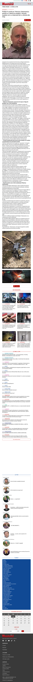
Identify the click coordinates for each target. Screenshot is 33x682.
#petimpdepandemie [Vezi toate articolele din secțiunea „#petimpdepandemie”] (7, 599)
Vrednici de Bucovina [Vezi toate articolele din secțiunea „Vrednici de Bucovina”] (7, 587)
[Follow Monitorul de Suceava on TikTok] (11, 640)
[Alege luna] (12, 631)
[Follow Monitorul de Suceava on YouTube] (9, 640)
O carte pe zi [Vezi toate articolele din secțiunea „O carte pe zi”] (5, 577)
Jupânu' (4, 665)
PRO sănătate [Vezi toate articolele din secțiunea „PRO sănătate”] (5, 578)
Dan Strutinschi (6, 486)
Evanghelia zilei (5, 380)
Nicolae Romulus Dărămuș (8, 539)
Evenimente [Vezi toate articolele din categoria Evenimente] (7, 362)
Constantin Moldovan (7, 521)
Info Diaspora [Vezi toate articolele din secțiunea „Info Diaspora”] (5, 600)
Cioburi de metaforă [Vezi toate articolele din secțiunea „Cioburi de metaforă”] (7, 568)
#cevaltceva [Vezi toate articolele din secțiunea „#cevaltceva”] (5, 608)
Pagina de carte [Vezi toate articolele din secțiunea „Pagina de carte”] (6, 576)
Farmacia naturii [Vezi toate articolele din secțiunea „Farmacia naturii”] (6, 603)
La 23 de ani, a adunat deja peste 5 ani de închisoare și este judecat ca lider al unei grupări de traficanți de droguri (16, 416)
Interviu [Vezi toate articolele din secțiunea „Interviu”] (4, 581)
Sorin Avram (5, 548)
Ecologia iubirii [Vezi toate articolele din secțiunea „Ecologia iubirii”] (6, 564)
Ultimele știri (14, 6)
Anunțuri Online (5, 664)
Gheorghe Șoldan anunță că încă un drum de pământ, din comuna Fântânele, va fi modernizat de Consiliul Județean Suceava (15, 397)
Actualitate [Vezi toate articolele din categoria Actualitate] (7, 323)
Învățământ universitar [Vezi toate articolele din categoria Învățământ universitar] (9, 353)
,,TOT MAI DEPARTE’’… (15, 525)
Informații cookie (5, 659)
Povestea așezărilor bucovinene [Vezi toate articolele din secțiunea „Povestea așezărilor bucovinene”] (9, 583)
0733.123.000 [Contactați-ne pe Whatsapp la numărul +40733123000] (17, 0)
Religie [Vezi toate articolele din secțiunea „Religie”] (4, 560)
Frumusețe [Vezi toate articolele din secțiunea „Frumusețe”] (5, 602)
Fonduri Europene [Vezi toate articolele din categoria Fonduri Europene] (8, 431)
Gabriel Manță (6, 477)
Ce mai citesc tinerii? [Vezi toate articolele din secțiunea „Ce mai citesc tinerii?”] (7, 574)
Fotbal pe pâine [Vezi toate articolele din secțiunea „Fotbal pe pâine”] (6, 570)
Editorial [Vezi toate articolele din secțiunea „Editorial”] (4, 563)
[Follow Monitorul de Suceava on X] (14, 640)
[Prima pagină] (8, 3)
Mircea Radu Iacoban (7, 495)
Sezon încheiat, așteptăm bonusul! (9, 389)
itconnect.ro (10, 680)
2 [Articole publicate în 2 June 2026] (8, 616)
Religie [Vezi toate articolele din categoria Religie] (6, 366)
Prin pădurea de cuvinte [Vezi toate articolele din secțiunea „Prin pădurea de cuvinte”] (8, 566)
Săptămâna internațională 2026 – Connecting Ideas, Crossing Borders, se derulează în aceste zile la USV (15, 355)
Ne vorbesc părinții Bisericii (8, 383)
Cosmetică (4, 673)
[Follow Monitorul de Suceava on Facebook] (3, 640)
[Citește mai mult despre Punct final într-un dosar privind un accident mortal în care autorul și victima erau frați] (24, 298)
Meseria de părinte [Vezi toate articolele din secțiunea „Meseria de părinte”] (7, 593)
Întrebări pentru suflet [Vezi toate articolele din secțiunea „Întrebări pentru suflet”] (7, 604)
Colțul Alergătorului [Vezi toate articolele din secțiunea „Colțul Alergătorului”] (7, 585)
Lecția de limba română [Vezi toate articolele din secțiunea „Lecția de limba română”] (7, 595)
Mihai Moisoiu (6, 512)
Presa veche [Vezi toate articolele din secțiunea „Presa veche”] (5, 573)
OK (22, 631)
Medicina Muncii (5, 674)
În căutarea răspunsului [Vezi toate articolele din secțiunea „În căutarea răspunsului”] (8, 565)
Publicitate (4, 649)
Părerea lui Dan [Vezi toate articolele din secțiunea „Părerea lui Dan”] (6, 569)
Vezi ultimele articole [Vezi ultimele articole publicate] (16, 439)
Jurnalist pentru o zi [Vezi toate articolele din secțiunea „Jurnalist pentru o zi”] (7, 596)
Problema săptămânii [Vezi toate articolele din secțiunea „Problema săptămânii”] (7, 591)
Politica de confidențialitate (8, 656)
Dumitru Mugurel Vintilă (8, 504)
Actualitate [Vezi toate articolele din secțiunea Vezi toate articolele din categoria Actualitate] (4, 9)
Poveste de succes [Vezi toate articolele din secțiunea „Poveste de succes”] (7, 582)
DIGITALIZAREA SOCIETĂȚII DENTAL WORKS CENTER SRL (14, 432)
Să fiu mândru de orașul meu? (8, 393)
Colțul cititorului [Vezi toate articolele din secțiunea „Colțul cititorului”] (6, 579)
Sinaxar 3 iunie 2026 (6, 386)
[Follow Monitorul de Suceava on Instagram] (5, 640)
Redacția (4, 647)
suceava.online (5, 668)
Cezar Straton (6, 530)
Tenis (3, 670)
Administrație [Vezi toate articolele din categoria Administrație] (7, 395)
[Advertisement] (16, 457)
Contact (4, 645)
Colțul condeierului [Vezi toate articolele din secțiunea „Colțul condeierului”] (7, 572)
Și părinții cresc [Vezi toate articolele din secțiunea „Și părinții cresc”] (6, 598)
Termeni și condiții (6, 654)
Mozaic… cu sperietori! (15, 498)
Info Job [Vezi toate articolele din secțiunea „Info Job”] (4, 607)
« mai (16, 629)
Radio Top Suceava (6, 667)
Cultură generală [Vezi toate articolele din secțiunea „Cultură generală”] (6, 594)
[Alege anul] (19, 631)
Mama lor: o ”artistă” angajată (16, 543)
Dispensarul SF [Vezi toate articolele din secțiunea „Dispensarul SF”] (6, 586)
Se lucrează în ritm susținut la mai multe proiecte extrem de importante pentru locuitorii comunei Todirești (14, 420)
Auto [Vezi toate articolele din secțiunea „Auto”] (4, 606)
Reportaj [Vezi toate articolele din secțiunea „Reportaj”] (4, 561)
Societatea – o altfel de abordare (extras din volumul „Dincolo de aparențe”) (19, 508)
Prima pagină (5, 6)
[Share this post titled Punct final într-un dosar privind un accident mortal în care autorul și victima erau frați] (30, 304)
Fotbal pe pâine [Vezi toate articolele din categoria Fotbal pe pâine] (7, 388)
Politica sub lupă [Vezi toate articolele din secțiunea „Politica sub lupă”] (6, 590)
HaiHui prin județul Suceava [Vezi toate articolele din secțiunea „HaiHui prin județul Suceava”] (8, 589)
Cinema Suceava (6, 671)
